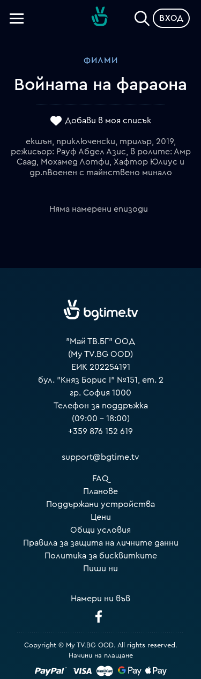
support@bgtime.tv (100, 457)
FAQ (100, 478)
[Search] (142, 16)
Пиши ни (100, 568)
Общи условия (100, 530)
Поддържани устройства (100, 504)
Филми (101, 60)
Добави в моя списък (108, 120)
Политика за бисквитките (100, 555)
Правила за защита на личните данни (100, 543)
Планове (100, 491)
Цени (101, 517)
